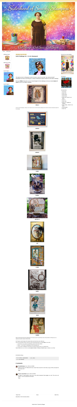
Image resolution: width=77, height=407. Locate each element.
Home (4, 51)
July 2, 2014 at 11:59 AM (29, 366)
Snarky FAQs (8, 51)
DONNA (37, 195)
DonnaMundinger (21, 366)
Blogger (43, 404)
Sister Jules (64, 101)
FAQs (44, 342)
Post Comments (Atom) (25, 396)
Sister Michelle (64, 107)
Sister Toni (64, 108)
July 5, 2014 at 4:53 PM (31, 373)
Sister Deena (64, 94)
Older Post (56, 394)
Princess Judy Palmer (22, 373)
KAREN (37, 335)
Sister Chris (64, 93)
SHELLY (21, 81)
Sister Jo (63, 99)
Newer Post (18, 394)
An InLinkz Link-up (19, 355)
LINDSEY (37, 128)
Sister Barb (64, 91)
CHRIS (37, 171)
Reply (19, 370)
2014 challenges (21, 359)
